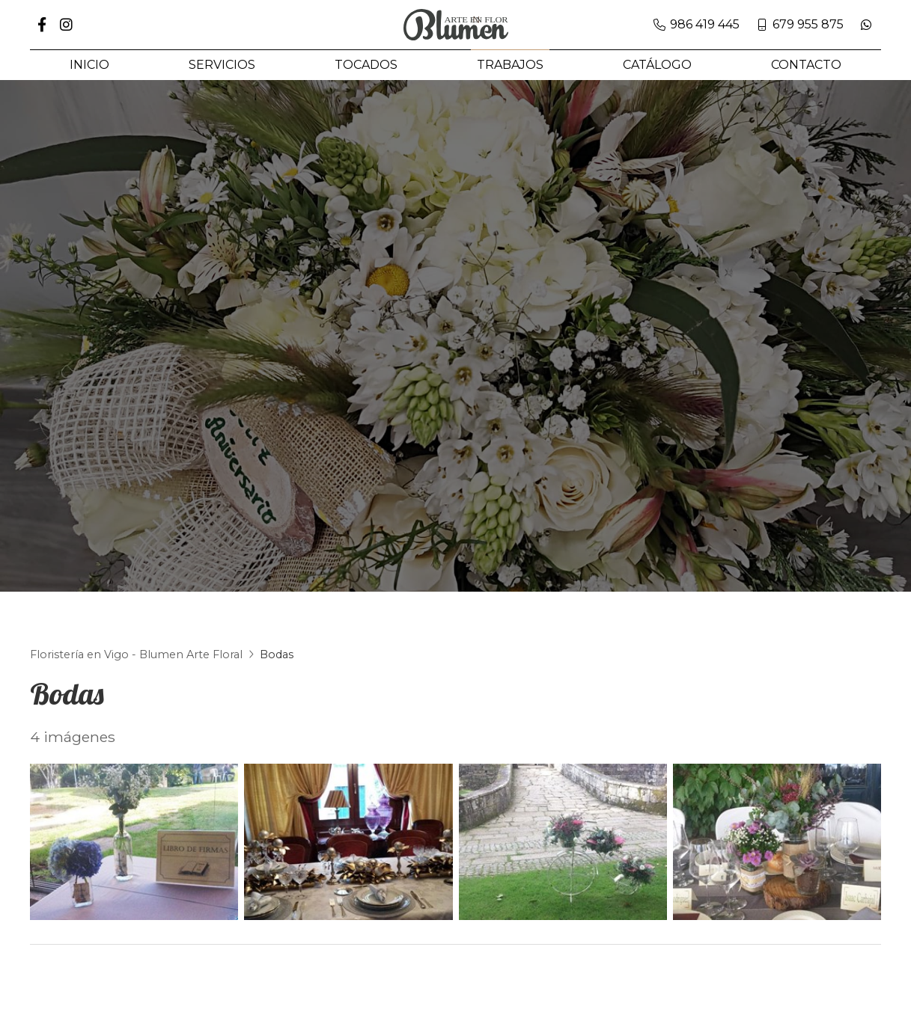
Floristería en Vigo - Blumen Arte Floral (136, 666)
